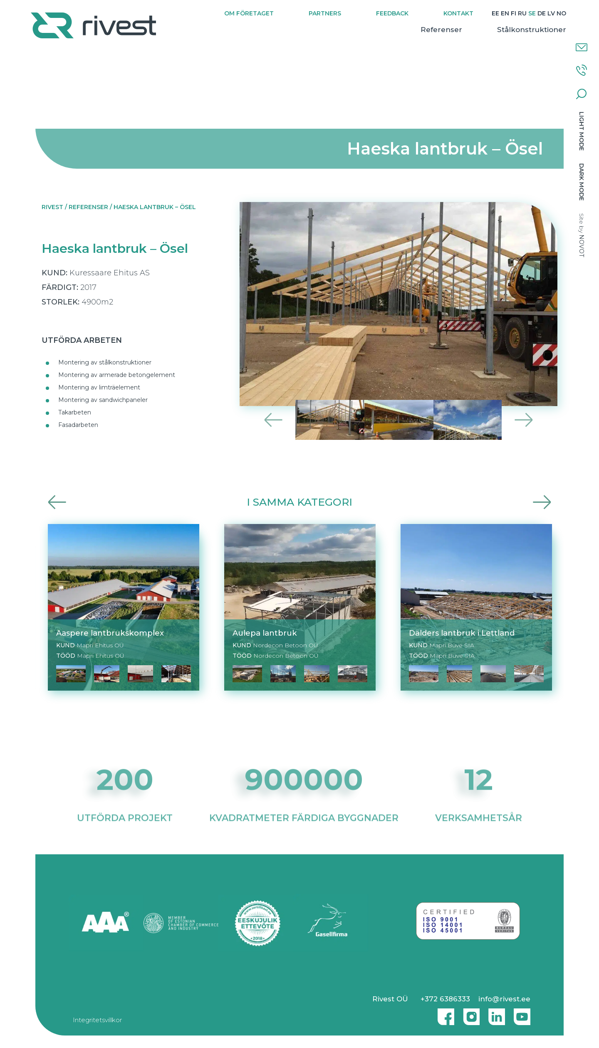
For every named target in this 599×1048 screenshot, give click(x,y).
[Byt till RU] (517, 13)
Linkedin (494, 1013)
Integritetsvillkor (97, 1020)
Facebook (444, 1013)
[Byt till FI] (509, 13)
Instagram (469, 1013)
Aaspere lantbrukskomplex (110, 633)
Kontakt (454, 13)
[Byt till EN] (500, 13)
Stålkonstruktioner (527, 29)
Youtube (522, 1013)
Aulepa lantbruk (265, 633)
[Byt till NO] (557, 13)
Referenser (437, 29)
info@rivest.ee (504, 999)
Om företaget (244, 13)
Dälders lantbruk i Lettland (462, 633)
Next (523, 419)
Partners (320, 13)
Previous (273, 419)
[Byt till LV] (546, 13)
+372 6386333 (445, 999)
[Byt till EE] (491, 13)
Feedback (387, 13)
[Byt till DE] (537, 13)
